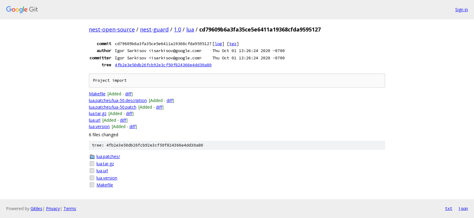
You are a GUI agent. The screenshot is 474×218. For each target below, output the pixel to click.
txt (448, 208)
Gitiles (36, 208)
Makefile (97, 94)
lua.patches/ (108, 156)
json (463, 208)
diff (128, 94)
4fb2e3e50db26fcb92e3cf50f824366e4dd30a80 (163, 65)
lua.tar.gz (97, 113)
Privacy (53, 208)
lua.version (99, 126)
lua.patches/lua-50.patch (112, 107)
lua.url (94, 120)
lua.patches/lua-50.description (118, 100)
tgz (232, 43)
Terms (69, 208)
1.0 (177, 29)
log (218, 43)
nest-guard (154, 29)
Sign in (461, 9)
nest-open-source (112, 29)
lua (190, 29)
